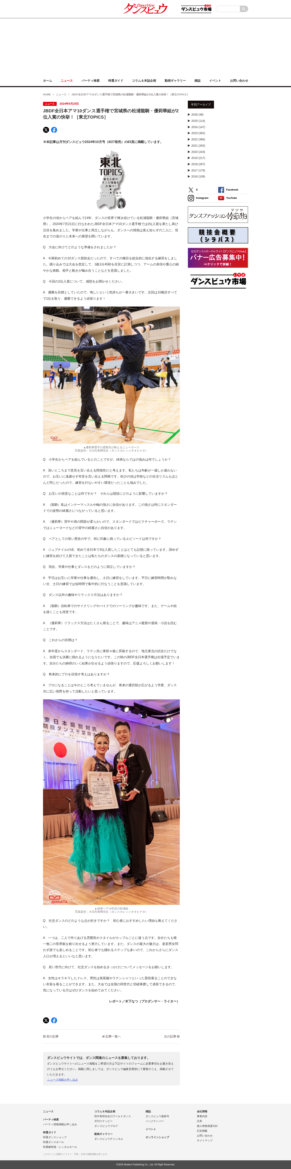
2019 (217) (198, 158)
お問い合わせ (205, 1135)
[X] (46, 130)
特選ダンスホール (53, 1142)
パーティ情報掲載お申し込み (60, 1124)
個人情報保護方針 (207, 1126)
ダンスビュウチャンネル (108, 1139)
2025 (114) (198, 120)
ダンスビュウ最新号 (157, 1116)
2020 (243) (198, 151)
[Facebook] (54, 130)
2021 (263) (198, 145)
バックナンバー (155, 1121)
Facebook (228, 190)
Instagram (198, 198)
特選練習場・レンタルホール (60, 1147)
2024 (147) (198, 127)
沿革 (199, 1121)
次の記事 (172, 1036)
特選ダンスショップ (55, 1137)
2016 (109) (198, 176)
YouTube (227, 198)
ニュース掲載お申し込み (62, 1079)
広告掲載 (202, 1130)
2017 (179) (198, 170)
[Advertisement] (145, 47)
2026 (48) (197, 114)
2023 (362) (198, 133)
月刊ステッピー (103, 1121)
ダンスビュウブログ (106, 1126)
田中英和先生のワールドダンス (112, 1116)
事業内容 (202, 1116)
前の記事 (51, 1036)
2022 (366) (198, 139)
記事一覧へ (111, 1036)
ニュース (61, 94)
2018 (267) (198, 164)
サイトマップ (205, 1140)
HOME (47, 94)
